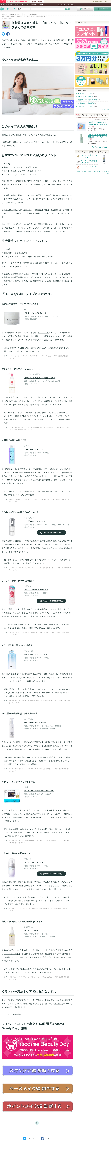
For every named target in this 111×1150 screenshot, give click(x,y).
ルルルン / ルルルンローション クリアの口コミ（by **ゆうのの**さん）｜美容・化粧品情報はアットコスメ (39, 500)
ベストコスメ (70, 4)
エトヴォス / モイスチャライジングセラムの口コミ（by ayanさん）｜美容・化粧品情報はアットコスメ (39, 770)
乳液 (47, 210)
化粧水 (19, 171)
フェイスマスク (55, 472)
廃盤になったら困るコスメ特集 (87, 100)
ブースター (9, 954)
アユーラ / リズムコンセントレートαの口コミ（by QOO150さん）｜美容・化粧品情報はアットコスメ (39, 910)
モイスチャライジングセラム (35, 722)
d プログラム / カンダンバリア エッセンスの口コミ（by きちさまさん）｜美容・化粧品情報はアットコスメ (40, 569)
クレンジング (43, 333)
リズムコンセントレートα (34, 862)
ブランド (16, 4)
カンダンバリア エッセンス (34, 521)
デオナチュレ (85, 155)
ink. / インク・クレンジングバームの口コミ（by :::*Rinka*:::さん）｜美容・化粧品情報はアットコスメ (39, 357)
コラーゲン (66, 609)
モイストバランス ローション (35, 654)
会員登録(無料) (97, 1)
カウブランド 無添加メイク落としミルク (39, 378)
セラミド (7, 171)
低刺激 (28, 167)
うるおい (36, 171)
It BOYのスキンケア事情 (85, 96)
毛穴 (65, 336)
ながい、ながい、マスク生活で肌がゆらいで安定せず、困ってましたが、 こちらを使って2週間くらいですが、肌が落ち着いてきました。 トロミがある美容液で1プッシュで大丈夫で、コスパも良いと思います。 (36, 900)
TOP (2, 4)
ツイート (29, 1138)
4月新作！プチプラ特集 (85, 93)
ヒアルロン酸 (54, 609)
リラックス (50, 257)
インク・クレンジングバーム (35, 313)
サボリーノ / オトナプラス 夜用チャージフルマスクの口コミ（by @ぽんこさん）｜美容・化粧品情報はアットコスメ (39, 842)
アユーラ (83, 166)
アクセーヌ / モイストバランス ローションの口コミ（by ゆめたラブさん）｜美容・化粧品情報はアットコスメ (39, 702)
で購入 (51, 532)
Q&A (28, 4)
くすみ (59, 817)
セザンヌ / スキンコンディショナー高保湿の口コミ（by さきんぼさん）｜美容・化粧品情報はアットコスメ (40, 634)
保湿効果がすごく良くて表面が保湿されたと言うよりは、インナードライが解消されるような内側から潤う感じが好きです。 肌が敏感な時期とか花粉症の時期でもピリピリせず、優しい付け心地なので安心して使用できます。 (37, 692)
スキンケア (22, 810)
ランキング (9, 4)
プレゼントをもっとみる (99, 147)
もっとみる (104, 109)
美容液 (53, 210)
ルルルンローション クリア (34, 449)
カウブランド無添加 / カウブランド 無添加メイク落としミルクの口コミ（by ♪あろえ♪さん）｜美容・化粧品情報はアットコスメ (39, 428)
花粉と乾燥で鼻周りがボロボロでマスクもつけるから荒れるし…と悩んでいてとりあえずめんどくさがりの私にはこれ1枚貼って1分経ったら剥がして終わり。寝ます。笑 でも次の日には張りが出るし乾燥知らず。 (37, 832)
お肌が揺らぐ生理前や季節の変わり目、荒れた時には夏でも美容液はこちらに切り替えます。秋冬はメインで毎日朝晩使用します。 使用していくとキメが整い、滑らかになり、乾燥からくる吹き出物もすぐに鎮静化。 (37, 760)
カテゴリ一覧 (62, 4)
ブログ (23, 4)
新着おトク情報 (37, 2)
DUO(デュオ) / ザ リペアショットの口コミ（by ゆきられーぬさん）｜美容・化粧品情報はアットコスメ (39, 978)
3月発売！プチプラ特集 (85, 106)
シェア (46, 1138)
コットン (7, 175)
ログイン (107, 1)
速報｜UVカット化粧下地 (86, 103)
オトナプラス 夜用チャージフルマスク (39, 791)
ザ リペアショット (31, 930)
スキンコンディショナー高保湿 (36, 590)
